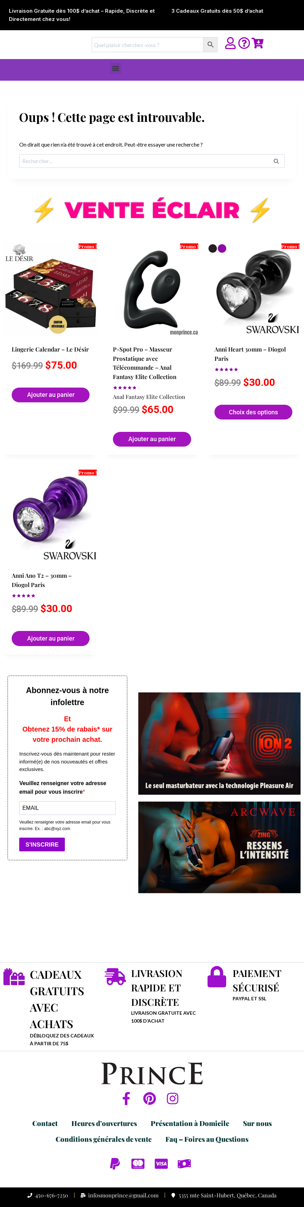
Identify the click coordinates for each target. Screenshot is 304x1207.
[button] (115, 68)
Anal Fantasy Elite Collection (137, 396)
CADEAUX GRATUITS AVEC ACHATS (62, 987)
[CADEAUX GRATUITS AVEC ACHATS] (14, 976)
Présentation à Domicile (190, 1100)
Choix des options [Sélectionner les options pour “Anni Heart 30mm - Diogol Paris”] (239, 419)
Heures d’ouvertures (104, 1100)
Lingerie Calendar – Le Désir (42, 341)
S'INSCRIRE (42, 844)
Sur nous (257, 1100)
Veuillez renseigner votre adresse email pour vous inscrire (62, 787)
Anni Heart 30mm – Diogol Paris (240, 359)
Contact (45, 1100)
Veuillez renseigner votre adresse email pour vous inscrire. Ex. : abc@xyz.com (64, 825)
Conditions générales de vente (104, 1116)
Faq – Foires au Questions (206, 1116)
